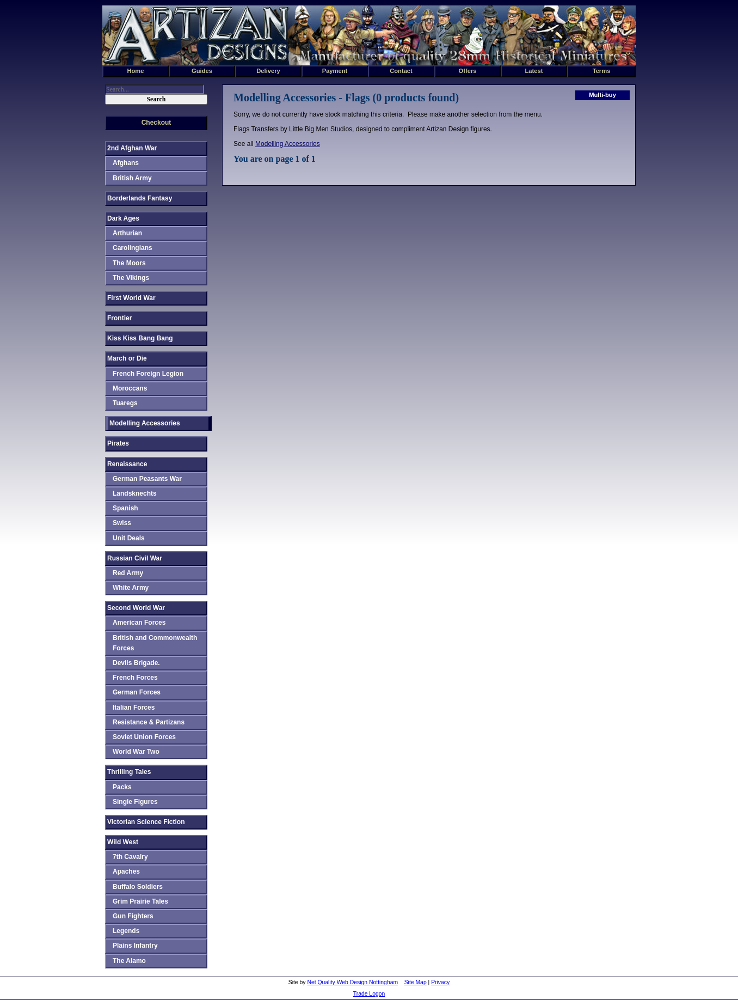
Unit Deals (129, 538)
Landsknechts (135, 493)
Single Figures (135, 802)
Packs (122, 787)
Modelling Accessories (287, 144)
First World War (131, 298)
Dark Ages (123, 218)
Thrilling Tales (129, 772)
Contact (401, 71)
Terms (602, 71)
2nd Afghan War (132, 148)
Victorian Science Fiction (146, 822)
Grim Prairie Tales (140, 901)
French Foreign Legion (148, 373)
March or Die (127, 358)
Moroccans (130, 388)
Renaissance (127, 464)
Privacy (440, 982)
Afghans (126, 163)
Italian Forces (134, 707)
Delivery (268, 71)
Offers (468, 71)
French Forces (135, 677)
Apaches (126, 871)
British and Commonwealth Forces (155, 643)
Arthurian (127, 233)
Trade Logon (369, 994)
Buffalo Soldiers (138, 887)
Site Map (415, 982)
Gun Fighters (133, 916)
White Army (131, 588)
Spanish (125, 508)
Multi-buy (602, 95)
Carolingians (132, 248)
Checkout (156, 122)
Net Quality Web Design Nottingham (352, 982)
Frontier (119, 318)
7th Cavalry (130, 857)
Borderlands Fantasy (139, 198)
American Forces (139, 622)
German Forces (137, 692)
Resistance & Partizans (148, 722)
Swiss (122, 523)
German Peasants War (147, 479)
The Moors (129, 263)
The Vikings (131, 278)
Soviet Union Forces (144, 737)
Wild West (122, 842)
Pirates (118, 443)
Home (135, 71)
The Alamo (129, 961)
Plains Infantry (135, 945)
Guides (202, 71)
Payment (335, 71)
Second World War (136, 608)
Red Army (128, 573)
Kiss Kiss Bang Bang (140, 338)
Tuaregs (125, 403)
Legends (126, 931)
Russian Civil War (134, 558)
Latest (534, 71)
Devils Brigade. (136, 663)
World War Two (136, 751)
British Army (132, 178)
